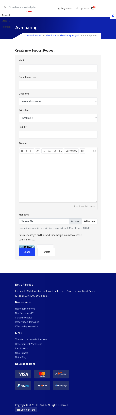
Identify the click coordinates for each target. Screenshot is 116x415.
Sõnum (23, 143)
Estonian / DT (26, 409)
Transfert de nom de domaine (31, 339)
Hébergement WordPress (28, 344)
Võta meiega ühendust (27, 326)
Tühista (46, 252)
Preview (71, 151)
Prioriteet (24, 110)
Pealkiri (23, 127)
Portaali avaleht (34, 35)
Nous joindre (21, 353)
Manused (24, 214)
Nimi (21, 60)
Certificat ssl (21, 348)
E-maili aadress (28, 77)
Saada (27, 252)
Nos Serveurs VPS (24, 313)
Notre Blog (20, 357)
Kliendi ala (51, 35)
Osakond (24, 93)
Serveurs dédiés (23, 317)
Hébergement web (25, 308)
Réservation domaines (27, 322)
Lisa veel (89, 221)
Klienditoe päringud (69, 35)
